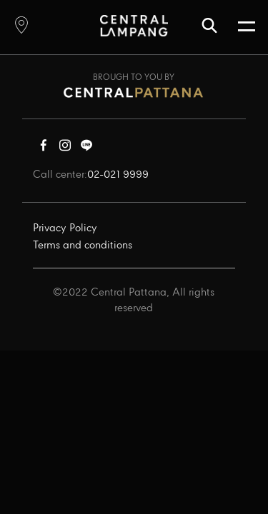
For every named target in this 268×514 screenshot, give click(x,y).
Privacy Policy (65, 228)
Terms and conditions (82, 245)
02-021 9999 (118, 175)
